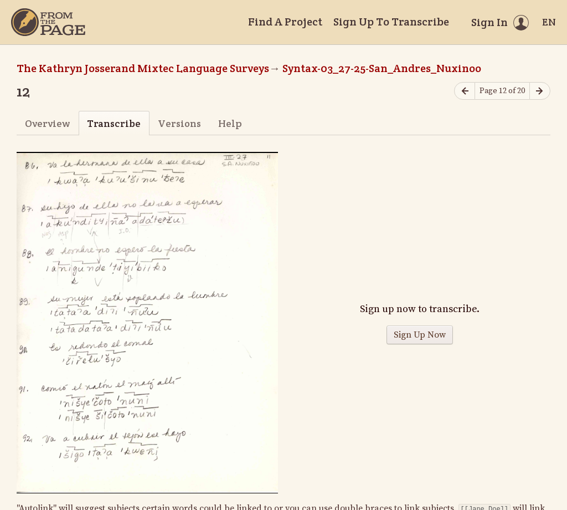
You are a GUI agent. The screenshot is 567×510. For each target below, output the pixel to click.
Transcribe (114, 123)
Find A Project (285, 21)
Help (230, 123)
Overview (47, 123)
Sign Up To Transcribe (391, 21)
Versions (179, 123)
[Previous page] (464, 91)
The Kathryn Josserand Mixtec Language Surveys (143, 68)
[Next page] (539, 91)
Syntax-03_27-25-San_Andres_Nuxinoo (381, 68)
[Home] (48, 22)
